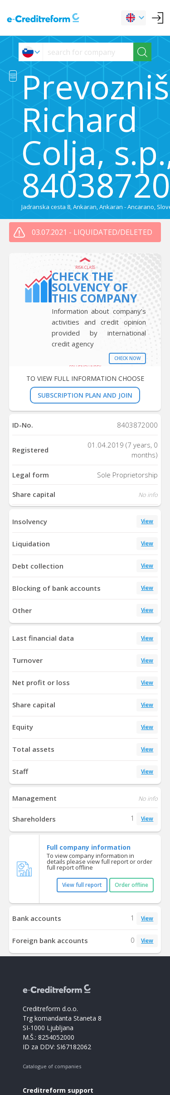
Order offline (131, 885)
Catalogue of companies (52, 1066)
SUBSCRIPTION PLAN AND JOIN (85, 395)
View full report (82, 885)
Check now (127, 358)
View (147, 521)
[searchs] (88, 52)
